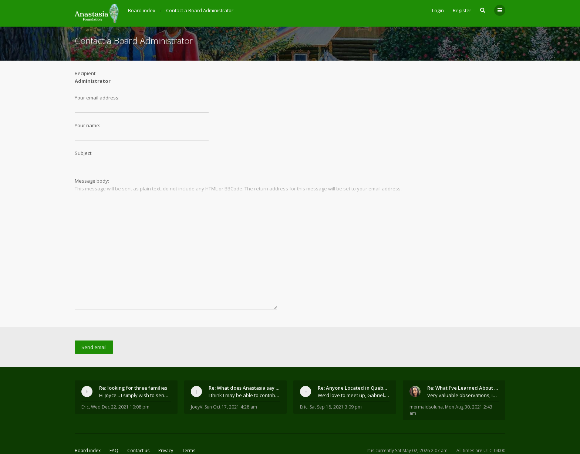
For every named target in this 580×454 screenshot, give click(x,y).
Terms (188, 426)
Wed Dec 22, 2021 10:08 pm (120, 383)
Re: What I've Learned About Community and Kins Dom (463, 363)
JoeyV (196, 383)
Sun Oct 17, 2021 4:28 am (231, 383)
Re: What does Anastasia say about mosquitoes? (244, 363)
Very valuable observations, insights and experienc (463, 371)
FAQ (113, 426)
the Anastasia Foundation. (174, 437)
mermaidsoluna (426, 383)
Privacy (165, 426)
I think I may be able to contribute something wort (244, 371)
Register (462, 10)
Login (438, 10)
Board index (88, 426)
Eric (85, 383)
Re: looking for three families (133, 363)
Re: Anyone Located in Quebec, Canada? (354, 363)
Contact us (138, 426)
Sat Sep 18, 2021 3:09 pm (336, 383)
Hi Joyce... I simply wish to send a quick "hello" (135, 371)
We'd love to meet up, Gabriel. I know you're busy (354, 371)
